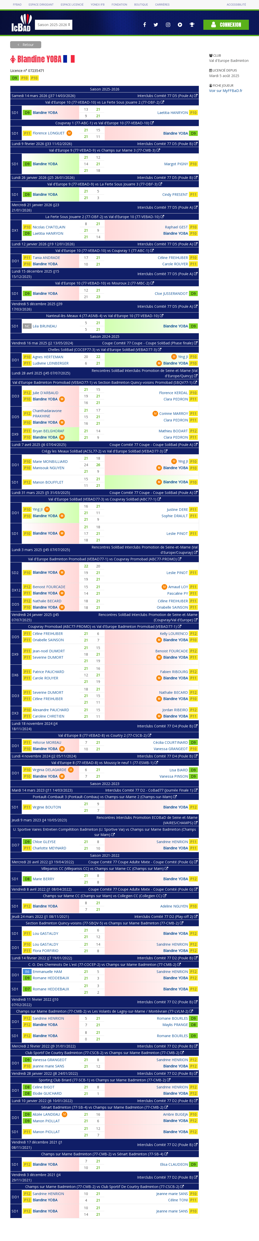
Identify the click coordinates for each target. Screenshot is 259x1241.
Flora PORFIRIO (45, 950)
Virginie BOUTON (47, 807)
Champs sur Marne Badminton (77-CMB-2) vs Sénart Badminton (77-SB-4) (104, 1154)
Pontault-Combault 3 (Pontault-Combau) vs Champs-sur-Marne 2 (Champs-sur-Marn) (105, 796)
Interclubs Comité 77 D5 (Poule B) (167, 143)
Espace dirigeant (41, 4)
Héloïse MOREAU (47, 742)
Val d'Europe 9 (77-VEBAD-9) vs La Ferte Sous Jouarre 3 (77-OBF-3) (104, 184)
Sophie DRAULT (175, 515)
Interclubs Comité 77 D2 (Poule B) (167, 958)
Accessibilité (236, 4)
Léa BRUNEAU (45, 326)
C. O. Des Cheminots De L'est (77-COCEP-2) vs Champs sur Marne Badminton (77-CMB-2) (104, 964)
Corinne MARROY (173, 413)
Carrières (162, 4)
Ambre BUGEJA (175, 1114)
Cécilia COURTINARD (170, 742)
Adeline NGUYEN (174, 906)
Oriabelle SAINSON (172, 607)
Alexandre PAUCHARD (51, 709)
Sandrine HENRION (172, 841)
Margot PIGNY (176, 163)
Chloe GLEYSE (44, 841)
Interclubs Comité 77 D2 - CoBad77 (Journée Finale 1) (151, 790)
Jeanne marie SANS (48, 1066)
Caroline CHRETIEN (48, 716)
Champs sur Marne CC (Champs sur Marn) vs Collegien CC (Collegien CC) (104, 895)
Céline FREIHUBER (173, 257)
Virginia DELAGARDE (49, 769)
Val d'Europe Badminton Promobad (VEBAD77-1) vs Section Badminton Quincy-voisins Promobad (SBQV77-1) (104, 382)
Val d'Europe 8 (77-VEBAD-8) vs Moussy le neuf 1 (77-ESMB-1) (104, 762)
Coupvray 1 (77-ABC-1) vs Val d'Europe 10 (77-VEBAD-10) (104, 123)
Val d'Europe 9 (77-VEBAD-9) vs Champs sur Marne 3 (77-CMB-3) (104, 150)
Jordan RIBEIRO (175, 709)
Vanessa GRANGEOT (171, 748)
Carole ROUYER (175, 263)
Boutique (141, 4)
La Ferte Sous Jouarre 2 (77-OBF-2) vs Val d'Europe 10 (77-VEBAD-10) (104, 216)
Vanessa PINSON (174, 776)
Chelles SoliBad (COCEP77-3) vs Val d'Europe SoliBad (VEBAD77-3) (104, 349)
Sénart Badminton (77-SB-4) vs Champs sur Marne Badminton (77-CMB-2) (104, 1107)
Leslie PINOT (177, 533)
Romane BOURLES (172, 1018)
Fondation (119, 4)
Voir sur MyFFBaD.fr (225, 90)
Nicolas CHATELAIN (49, 227)
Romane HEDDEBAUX (51, 977)
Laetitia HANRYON (172, 112)
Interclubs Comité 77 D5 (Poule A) (167, 95)
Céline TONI (178, 1200)
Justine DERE (177, 509)
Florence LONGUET (49, 133)
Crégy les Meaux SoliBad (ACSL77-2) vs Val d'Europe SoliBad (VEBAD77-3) (104, 451)
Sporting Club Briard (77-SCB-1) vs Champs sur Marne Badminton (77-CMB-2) (104, 1080)
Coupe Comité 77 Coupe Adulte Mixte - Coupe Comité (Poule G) (143, 862)
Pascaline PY (177, 593)
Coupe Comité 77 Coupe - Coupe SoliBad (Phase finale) (150, 343)
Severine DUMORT (48, 657)
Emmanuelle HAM (47, 971)
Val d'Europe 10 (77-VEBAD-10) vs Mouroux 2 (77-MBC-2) (104, 283)
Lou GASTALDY (45, 933)
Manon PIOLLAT (46, 1120)
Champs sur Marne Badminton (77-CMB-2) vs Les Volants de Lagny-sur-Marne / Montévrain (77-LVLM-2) (104, 1011)
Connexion (226, 25)
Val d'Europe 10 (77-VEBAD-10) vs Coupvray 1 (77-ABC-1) (104, 250)
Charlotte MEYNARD (49, 848)
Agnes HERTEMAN (48, 356)
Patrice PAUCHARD (48, 671)
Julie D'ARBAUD (45, 392)
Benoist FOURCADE (49, 586)
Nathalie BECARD (47, 601)
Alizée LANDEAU (46, 1114)
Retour (27, 44)
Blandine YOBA (45, 112)
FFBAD (17, 4)
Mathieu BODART (173, 430)
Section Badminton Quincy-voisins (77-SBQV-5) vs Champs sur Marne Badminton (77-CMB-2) (104, 923)
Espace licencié (72, 4)
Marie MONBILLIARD (50, 461)
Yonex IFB (97, 4)
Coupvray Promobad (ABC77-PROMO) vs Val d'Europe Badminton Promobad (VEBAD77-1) (104, 626)
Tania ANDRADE (46, 257)
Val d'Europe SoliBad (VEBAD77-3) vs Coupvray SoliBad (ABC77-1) (104, 499)
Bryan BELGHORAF (48, 430)
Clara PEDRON (176, 399)
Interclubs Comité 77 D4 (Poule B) (167, 726)
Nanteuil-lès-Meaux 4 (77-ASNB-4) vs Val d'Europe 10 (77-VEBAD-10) (104, 315)
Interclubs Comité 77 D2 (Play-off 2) (166, 916)
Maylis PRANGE (175, 1024)
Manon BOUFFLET (48, 482)
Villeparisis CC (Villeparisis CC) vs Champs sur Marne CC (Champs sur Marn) (104, 868)
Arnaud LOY (178, 586)
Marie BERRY (43, 878)
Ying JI (183, 356)
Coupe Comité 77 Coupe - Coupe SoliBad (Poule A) (154, 444)
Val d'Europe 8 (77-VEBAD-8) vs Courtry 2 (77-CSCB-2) (104, 735)
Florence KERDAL (173, 392)
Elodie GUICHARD (47, 1093)
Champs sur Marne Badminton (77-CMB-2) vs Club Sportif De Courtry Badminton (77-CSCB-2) (104, 1186)
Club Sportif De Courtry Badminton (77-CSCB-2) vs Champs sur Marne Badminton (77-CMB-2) (104, 1052)
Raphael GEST (176, 227)
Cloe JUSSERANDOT (171, 293)
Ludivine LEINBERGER (51, 363)
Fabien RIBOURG (174, 671)
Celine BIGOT (44, 1087)
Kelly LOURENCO (174, 633)
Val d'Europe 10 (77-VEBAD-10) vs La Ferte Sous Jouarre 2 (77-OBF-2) (104, 102)
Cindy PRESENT (175, 194)
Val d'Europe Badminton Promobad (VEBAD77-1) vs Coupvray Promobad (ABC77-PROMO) (104, 559)
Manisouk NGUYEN (48, 467)
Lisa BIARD (178, 770)
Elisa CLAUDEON (174, 1164)
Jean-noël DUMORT (49, 651)
